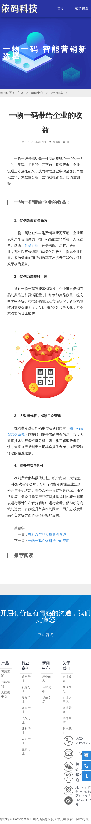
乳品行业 (31, 245)
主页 (20, 93)
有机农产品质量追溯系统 (47, 534)
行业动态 (57, 93)
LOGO (19, 8)
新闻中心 (37, 93)
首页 (60, 8)
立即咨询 (45, 634)
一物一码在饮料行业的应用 (48, 541)
